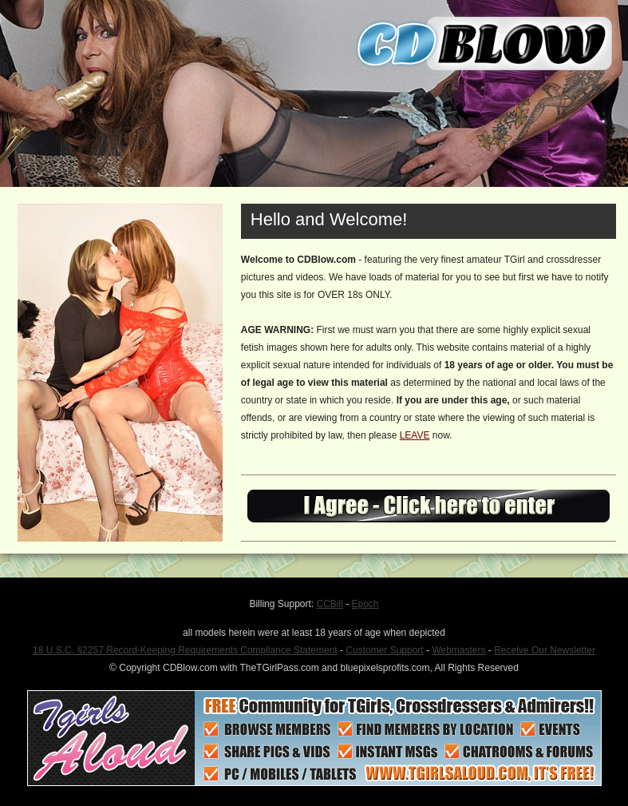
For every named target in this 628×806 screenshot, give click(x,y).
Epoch (365, 603)
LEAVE (415, 435)
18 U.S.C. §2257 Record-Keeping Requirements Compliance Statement (185, 650)
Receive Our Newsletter (544, 650)
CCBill (330, 603)
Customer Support (384, 650)
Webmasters (458, 650)
